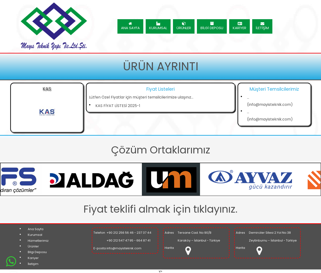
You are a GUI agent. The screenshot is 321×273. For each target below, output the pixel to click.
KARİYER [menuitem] (239, 26)
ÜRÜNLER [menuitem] (184, 26)
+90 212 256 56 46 (120, 232)
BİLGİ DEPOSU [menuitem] (211, 26)
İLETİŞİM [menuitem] (262, 26)
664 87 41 (143, 240)
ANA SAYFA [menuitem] (130, 26)
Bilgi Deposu (37, 252)
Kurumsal (35, 235)
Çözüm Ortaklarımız (160, 150)
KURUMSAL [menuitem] (158, 26)
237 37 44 (144, 232)
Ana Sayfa (35, 229)
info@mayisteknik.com (124, 248)
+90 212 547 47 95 (120, 240)
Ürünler (33, 246)
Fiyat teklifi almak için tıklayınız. (160, 209)
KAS (47, 89)
